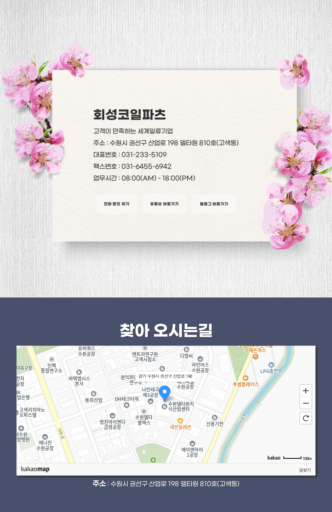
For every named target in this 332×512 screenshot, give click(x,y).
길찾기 (305, 469)
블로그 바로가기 (214, 204)
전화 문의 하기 (116, 204)
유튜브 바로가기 (164, 204)
